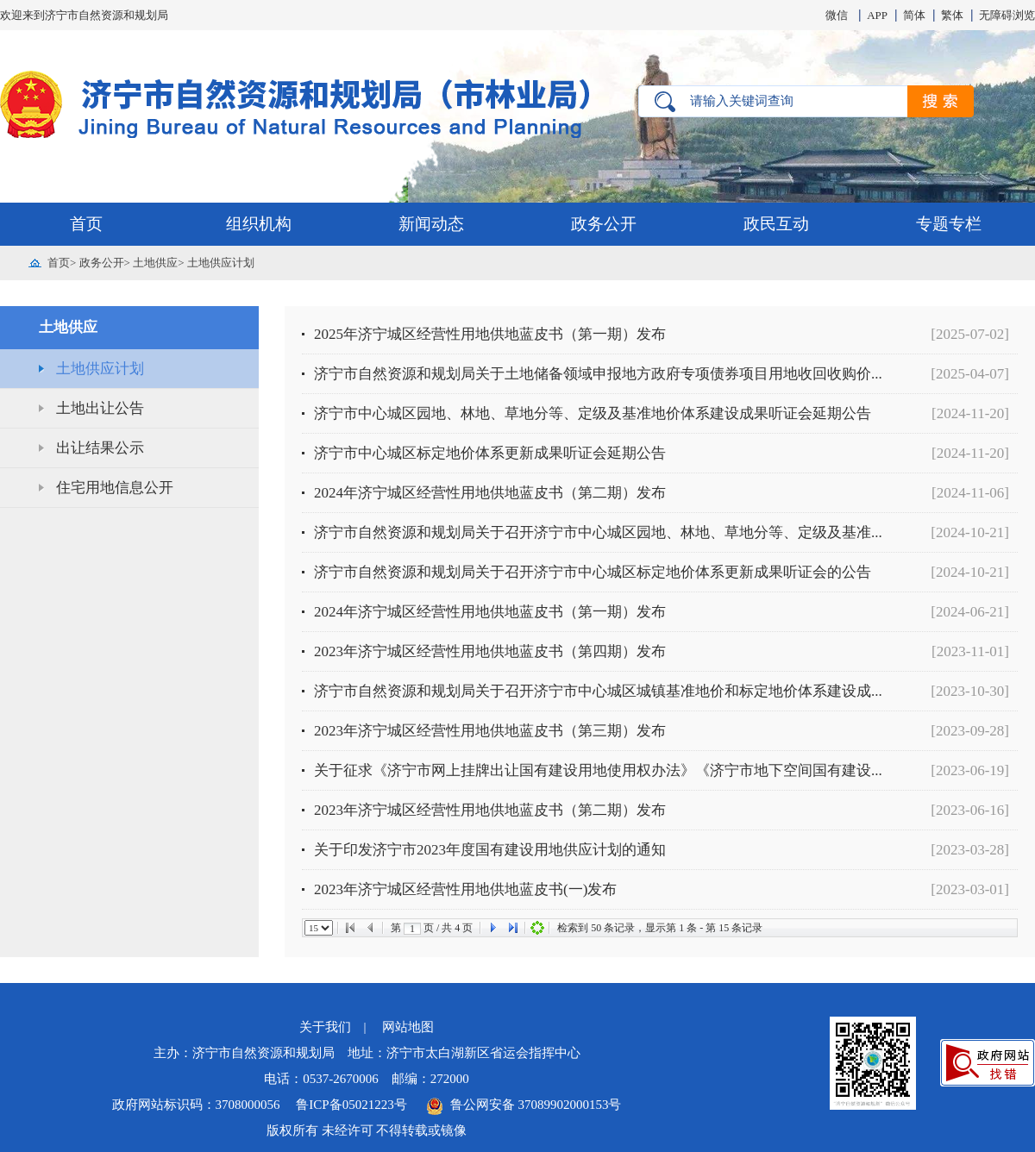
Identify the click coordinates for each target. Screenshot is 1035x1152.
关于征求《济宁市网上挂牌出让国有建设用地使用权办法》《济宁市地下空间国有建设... (598, 770)
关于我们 (325, 1027)
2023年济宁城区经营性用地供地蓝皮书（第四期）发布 (490, 651)
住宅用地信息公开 (114, 487)
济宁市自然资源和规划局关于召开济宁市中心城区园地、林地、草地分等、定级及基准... (598, 532)
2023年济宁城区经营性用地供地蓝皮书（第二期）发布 (490, 810)
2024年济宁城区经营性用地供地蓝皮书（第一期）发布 (490, 612)
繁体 (952, 15)
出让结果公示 (100, 448)
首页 (86, 224)
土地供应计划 (220, 262)
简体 (914, 15)
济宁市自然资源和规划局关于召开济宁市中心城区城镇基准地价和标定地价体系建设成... (598, 691)
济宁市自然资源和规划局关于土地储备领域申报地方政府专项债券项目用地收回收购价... (598, 374)
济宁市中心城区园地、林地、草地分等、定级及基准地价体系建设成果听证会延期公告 (592, 413)
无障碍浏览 (1007, 15)
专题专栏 (949, 224)
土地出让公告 (100, 408)
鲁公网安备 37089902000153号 (523, 1104)
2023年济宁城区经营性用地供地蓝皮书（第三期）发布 (490, 731)
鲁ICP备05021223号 (353, 1104)
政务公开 (604, 224)
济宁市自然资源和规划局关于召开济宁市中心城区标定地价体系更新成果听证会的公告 (592, 572)
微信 (836, 15)
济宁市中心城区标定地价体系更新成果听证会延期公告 (490, 453)
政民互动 (776, 224)
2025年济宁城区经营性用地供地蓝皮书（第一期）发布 (490, 334)
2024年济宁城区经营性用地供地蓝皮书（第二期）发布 (490, 493)
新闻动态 (431, 224)
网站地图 (408, 1027)
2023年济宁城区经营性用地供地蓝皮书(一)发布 (465, 889)
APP (877, 15)
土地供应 (155, 262)
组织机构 (259, 224)
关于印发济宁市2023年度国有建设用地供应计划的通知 (490, 850)
